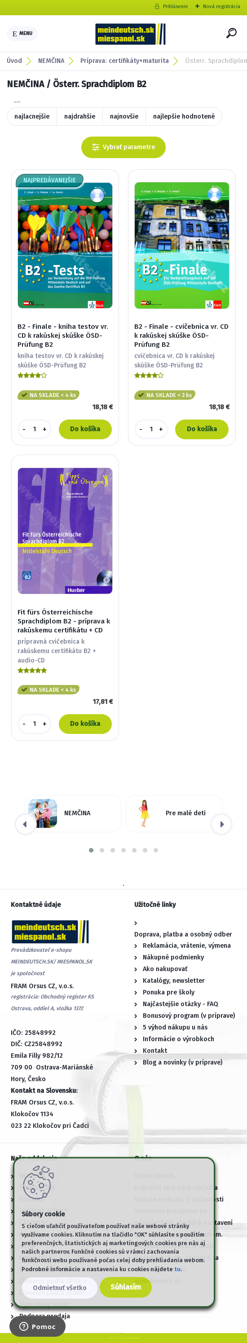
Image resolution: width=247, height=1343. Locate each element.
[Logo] (130, 34)
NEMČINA (51, 61)
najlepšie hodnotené (184, 116)
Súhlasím (125, 1287)
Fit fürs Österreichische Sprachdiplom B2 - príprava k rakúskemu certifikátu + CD (64, 621)
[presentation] (25, 824)
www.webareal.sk (132, 1338)
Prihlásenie (175, 6)
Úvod (14, 61)
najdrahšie (79, 116)
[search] (231, 33)
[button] (91, 850)
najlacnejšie (31, 116)
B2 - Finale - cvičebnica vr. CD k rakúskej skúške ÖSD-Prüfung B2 (181, 335)
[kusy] (35, 429)
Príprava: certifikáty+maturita (124, 61)
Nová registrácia (221, 6)
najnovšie (124, 116)
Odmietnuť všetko (60, 1288)
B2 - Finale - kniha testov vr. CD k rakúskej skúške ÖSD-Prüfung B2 (63, 335)
